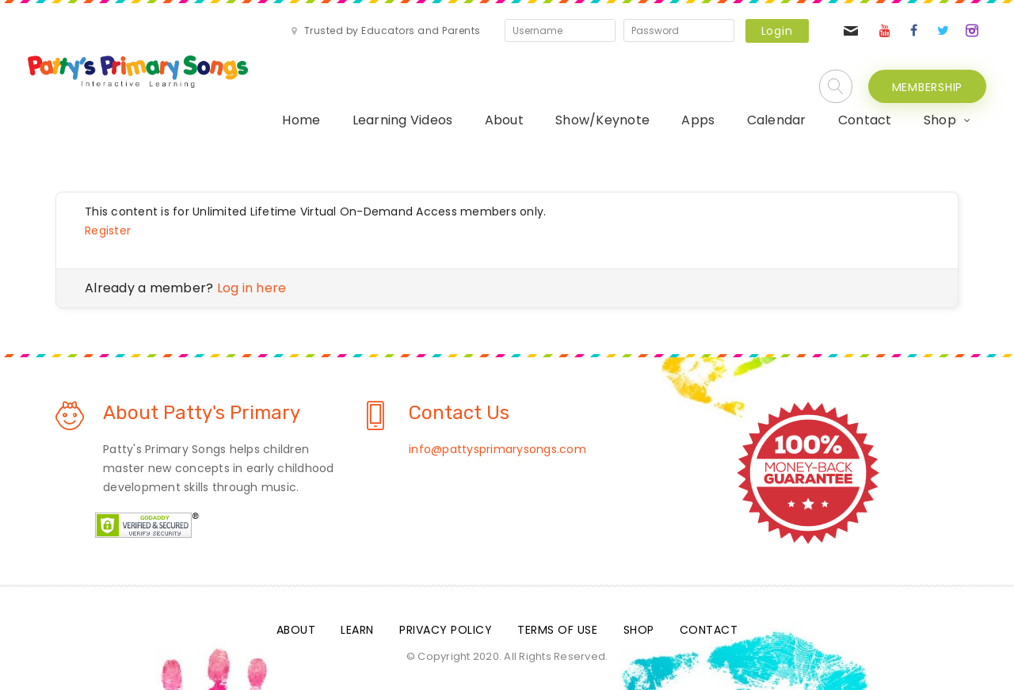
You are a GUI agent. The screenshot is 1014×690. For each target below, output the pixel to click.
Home (301, 120)
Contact (865, 120)
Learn (357, 630)
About (504, 120)
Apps (698, 120)
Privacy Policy (445, 630)
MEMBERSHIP (927, 87)
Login (777, 31)
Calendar (776, 120)
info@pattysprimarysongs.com (497, 449)
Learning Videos (403, 120)
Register (108, 230)
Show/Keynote (602, 120)
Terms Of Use (557, 630)
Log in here (252, 288)
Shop (940, 120)
